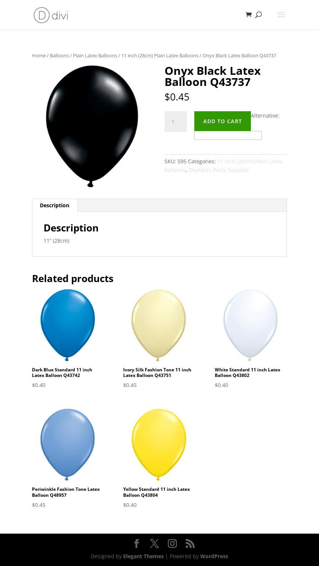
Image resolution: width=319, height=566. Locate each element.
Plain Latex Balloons (95, 55)
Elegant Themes (143, 556)
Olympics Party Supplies (219, 169)
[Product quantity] (176, 121)
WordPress (214, 556)
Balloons (59, 55)
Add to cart (222, 121)
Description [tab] (54, 205)
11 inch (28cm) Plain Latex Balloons (159, 55)
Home (39, 55)
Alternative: (265, 115)
